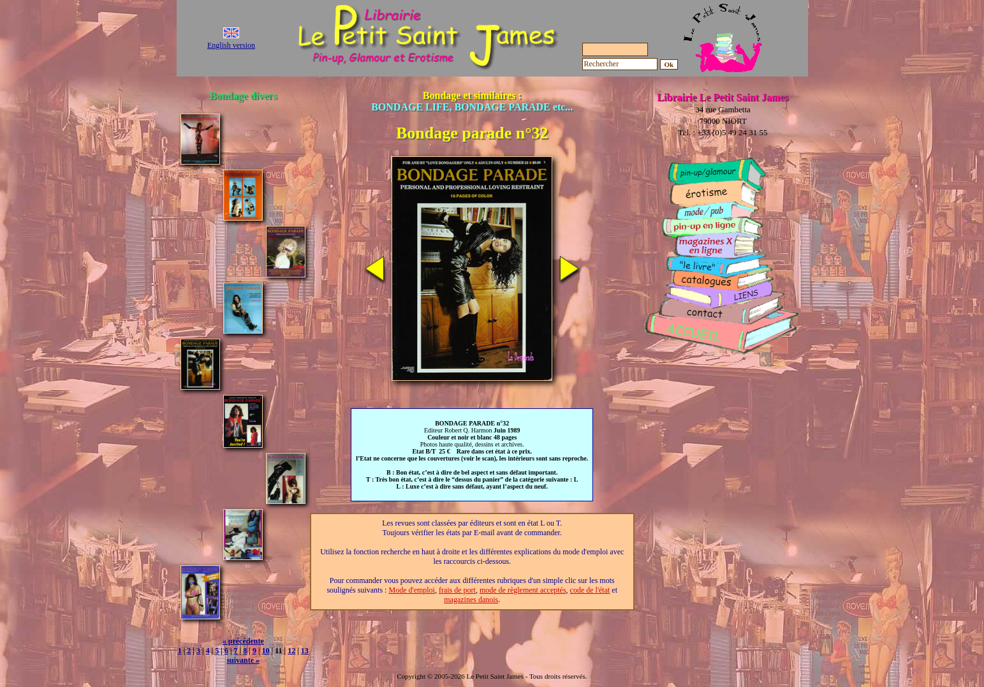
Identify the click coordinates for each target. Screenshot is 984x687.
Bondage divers (243, 95)
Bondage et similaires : (472, 101)
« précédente (243, 641)
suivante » (243, 660)
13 (305, 650)
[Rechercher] (619, 64)
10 (266, 650)
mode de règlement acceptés (523, 590)
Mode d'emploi (411, 590)
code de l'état (590, 590)
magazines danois (471, 599)
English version (231, 45)
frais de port (457, 590)
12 (291, 650)
